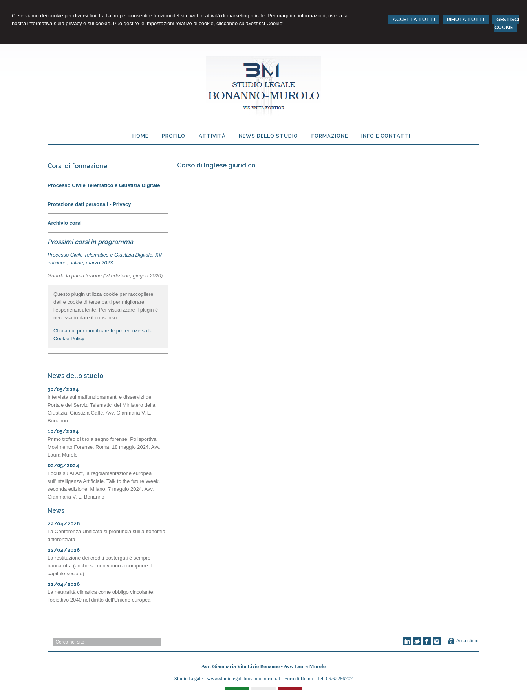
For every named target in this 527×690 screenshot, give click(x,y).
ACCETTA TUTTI (414, 19)
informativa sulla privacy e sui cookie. (69, 23)
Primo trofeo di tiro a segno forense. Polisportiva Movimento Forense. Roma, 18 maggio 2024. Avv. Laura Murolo (104, 447)
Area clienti (467, 641)
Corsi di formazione (77, 166)
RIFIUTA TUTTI (465, 19)
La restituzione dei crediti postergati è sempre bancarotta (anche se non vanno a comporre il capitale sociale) (100, 565)
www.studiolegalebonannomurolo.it (244, 678)
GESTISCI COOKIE (506, 23)
